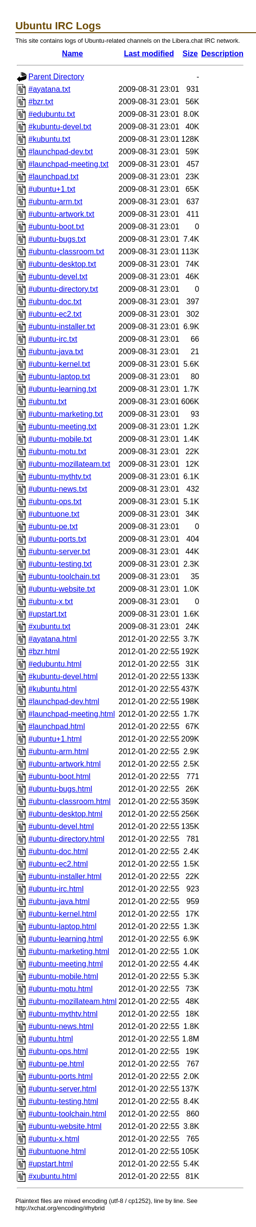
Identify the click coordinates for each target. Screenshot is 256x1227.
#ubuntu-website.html (65, 1126)
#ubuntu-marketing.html (68, 951)
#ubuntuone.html (57, 1151)
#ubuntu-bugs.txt (57, 239)
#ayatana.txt (49, 89)
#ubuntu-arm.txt (55, 202)
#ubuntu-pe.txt (52, 526)
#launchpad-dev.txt (60, 152)
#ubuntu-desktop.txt (62, 264)
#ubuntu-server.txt (59, 551)
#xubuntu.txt (49, 626)
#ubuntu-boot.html (59, 776)
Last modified (149, 54)
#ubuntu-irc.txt (52, 339)
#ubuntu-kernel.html (62, 914)
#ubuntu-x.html (53, 1139)
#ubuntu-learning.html (65, 939)
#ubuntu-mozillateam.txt (69, 464)
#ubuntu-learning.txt (62, 389)
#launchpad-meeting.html (71, 714)
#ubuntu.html (50, 1039)
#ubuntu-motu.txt (57, 451)
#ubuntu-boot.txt (56, 227)
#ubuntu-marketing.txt (65, 414)
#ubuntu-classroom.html (69, 801)
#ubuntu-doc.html (58, 851)
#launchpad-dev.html (63, 701)
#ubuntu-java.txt (55, 351)
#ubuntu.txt (47, 401)
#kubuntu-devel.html (63, 676)
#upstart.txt (47, 614)
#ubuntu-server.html (62, 1089)
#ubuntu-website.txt (61, 589)
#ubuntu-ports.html (60, 1076)
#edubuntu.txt (51, 114)
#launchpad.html (56, 726)
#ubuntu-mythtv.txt (59, 476)
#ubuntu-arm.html (58, 751)
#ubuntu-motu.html (60, 989)
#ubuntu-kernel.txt (59, 364)
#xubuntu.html (52, 1176)
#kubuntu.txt (49, 139)
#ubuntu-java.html (59, 901)
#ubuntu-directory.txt (63, 289)
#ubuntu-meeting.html (65, 964)
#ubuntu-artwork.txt (61, 214)
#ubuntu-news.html (60, 1026)
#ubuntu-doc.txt (54, 301)
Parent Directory (56, 77)
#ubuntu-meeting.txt (62, 426)
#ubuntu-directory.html (66, 839)
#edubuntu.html (54, 664)
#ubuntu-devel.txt (58, 277)
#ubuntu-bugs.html (60, 789)
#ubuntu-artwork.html (64, 764)
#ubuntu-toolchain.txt (64, 576)
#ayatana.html (52, 639)
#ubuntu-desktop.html (65, 814)
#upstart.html (50, 1164)
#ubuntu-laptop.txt (59, 376)
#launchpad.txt (53, 177)
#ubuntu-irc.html (56, 889)
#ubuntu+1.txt (51, 189)
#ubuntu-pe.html (56, 1064)
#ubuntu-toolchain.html (67, 1114)
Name (72, 54)
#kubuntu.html (52, 689)
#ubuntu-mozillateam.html (72, 1001)
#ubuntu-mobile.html (63, 976)
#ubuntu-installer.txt (61, 326)
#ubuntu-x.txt (50, 601)
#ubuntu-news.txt (57, 489)
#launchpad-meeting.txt (68, 164)
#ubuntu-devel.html (61, 826)
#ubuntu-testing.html (63, 1101)
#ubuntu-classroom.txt (66, 252)
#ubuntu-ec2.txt (54, 314)
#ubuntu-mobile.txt (60, 439)
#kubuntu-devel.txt (59, 127)
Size (190, 54)
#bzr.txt (40, 102)
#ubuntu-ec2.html (58, 864)
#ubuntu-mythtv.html (63, 1014)
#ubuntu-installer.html (65, 876)
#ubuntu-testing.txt (60, 564)
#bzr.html (44, 651)
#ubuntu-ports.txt (57, 539)
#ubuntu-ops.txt (54, 501)
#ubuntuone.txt (53, 514)
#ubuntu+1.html (55, 739)
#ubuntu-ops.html (58, 1051)
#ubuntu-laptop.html (62, 926)
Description (222, 54)
